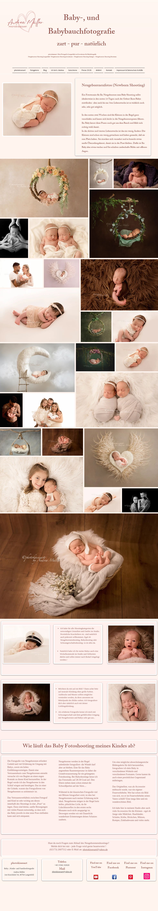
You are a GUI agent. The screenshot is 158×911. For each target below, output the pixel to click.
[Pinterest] (130, 877)
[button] (34, 70)
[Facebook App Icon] (114, 877)
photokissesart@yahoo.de (95, 849)
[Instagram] (147, 876)
